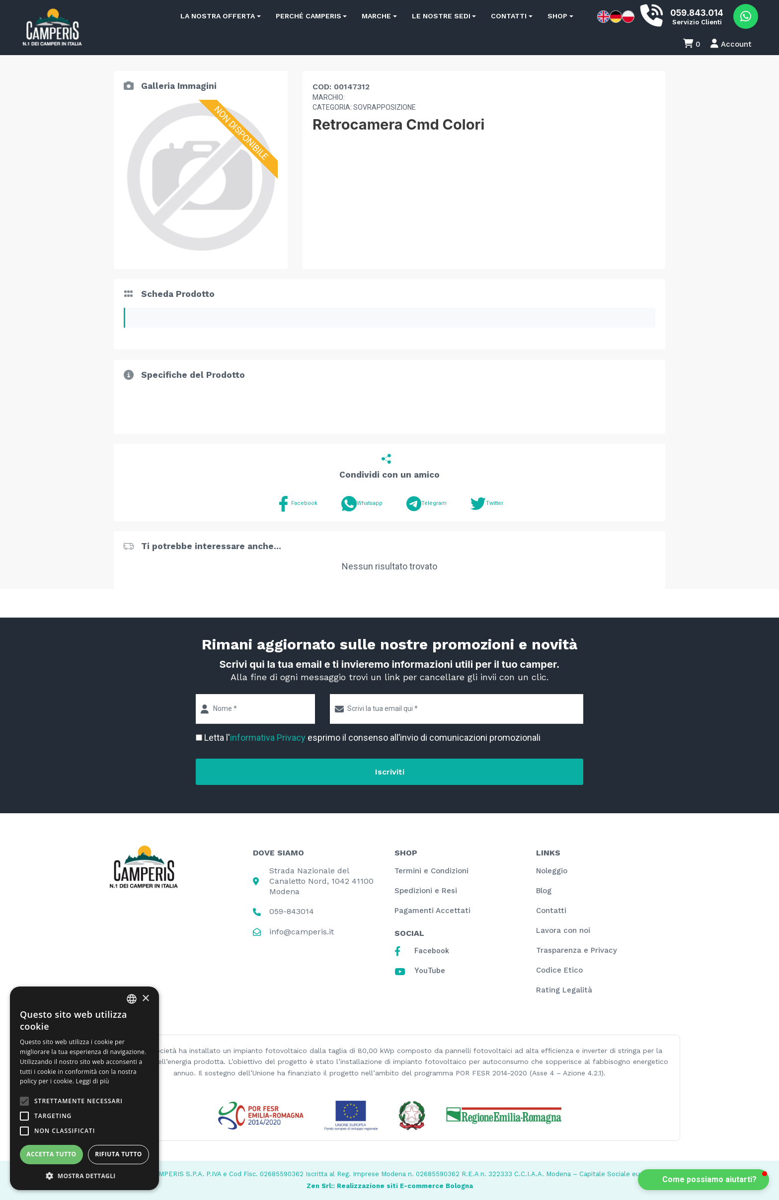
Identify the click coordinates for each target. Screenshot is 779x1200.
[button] (703, 1179)
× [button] (145, 998)
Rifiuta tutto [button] (118, 1154)
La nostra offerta (217, 16)
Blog (543, 890)
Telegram (426, 503)
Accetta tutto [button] (51, 1154)
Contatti (509, 16)
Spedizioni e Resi (425, 890)
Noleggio (551, 870)
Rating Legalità (564, 990)
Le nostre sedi (441, 16)
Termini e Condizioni (431, 870)
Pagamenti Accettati (432, 910)
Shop (557, 16)
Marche (376, 16)
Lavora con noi (563, 930)
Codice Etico (559, 970)
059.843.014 (696, 13)
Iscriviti (389, 771)
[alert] (84, 1088)
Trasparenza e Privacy (576, 950)
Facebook (296, 503)
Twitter (486, 503)
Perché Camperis (308, 16)
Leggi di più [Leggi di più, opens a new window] (92, 1081)
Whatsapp (362, 503)
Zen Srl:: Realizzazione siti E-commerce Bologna (390, 1186)
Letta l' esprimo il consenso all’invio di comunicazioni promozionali (372, 737)
